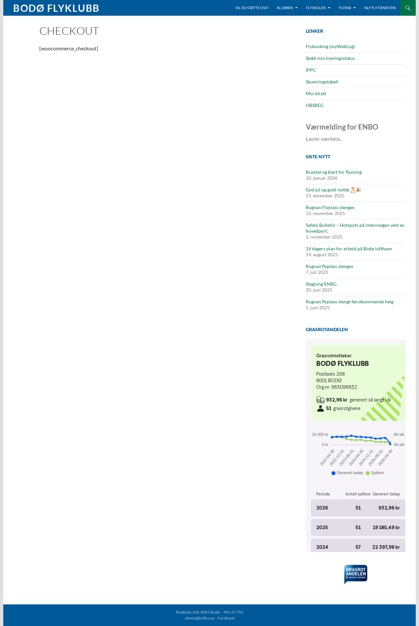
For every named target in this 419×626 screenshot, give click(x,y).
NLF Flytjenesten (380, 8)
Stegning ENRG (321, 284)
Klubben (285, 8)
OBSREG (314, 105)
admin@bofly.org (199, 618)
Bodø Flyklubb (56, 8)
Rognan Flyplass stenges (330, 207)
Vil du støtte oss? (251, 8)
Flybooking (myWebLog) (330, 46)
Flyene (345, 8)
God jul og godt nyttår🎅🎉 (333, 189)
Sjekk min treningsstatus (330, 58)
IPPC (311, 70)
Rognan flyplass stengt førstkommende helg (349, 301)
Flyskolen (316, 8)
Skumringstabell (322, 81)
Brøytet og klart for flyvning (334, 172)
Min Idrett (316, 93)
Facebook (226, 618)
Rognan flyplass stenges (329, 266)
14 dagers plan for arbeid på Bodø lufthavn (349, 248)
